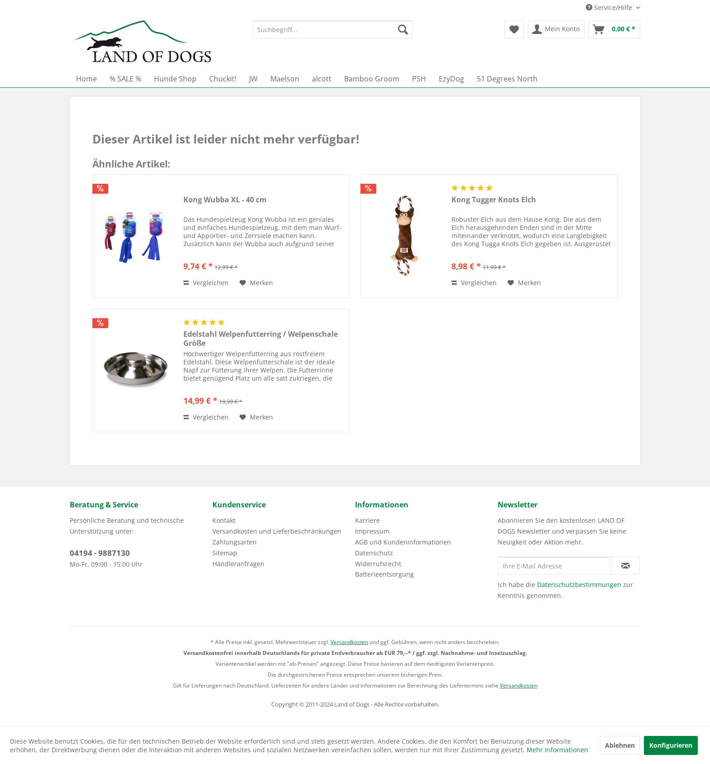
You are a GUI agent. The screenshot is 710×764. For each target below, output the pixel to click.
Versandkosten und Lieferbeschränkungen (276, 531)
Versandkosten (349, 642)
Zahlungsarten (234, 542)
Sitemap (224, 553)
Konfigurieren (670, 745)
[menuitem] (333, 29)
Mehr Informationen (557, 749)
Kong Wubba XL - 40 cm (225, 200)
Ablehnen (620, 745)
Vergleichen (206, 282)
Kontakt (223, 520)
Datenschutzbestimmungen (579, 584)
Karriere (367, 520)
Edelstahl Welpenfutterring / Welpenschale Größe (260, 338)
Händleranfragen (238, 563)
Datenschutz (374, 553)
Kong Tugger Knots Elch (493, 200)
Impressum (372, 531)
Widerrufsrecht (378, 563)
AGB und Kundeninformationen (403, 542)
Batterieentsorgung (384, 574)
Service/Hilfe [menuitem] (610, 7)
